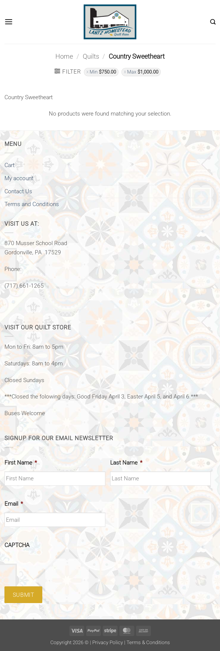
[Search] (213, 21)
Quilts (91, 56)
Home (64, 56)
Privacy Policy (107, 642)
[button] (8, 22)
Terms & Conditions (148, 642)
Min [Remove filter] (103, 72)
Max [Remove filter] (142, 72)
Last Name (126, 462)
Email (13, 503)
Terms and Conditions (31, 204)
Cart (9, 165)
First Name (20, 462)
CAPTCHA (16, 545)
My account (18, 178)
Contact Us (18, 191)
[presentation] (49, 565)
